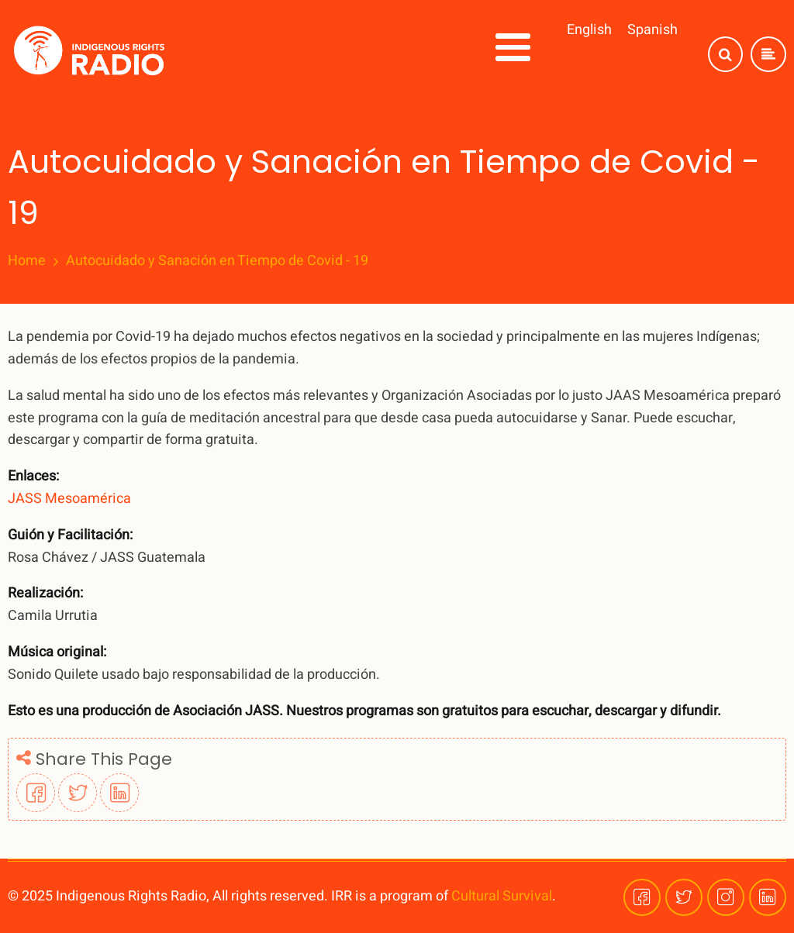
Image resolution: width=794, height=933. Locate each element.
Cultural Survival (501, 896)
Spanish (652, 29)
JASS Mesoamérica (69, 498)
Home (27, 261)
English (589, 29)
